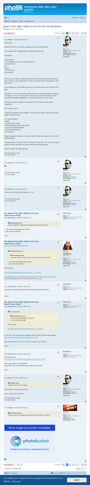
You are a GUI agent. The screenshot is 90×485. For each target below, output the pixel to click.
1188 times (73, 53)
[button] (63, 33)
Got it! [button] (76, 480)
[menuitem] (6, 17)
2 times (72, 418)
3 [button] (72, 33)
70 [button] (82, 33)
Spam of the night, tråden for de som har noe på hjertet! (32, 26)
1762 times (74, 263)
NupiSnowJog (67, 213)
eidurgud (65, 412)
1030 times (73, 262)
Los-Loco (65, 251)
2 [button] (69, 33)
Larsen (13, 29)
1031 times (74, 54)
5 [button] (77, 33)
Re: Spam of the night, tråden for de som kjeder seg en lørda (21, 214)
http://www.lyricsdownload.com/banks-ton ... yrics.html (22, 272)
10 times (73, 420)
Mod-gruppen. (20, 29)
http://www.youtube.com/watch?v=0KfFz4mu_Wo (21, 337)
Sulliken (65, 46)
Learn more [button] (16, 481)
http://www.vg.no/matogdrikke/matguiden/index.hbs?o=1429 (24, 359)
